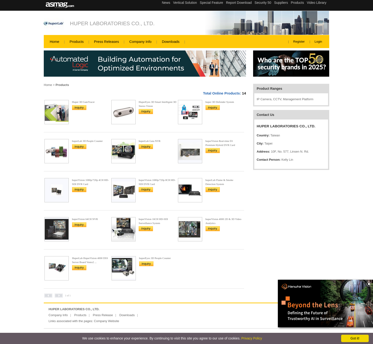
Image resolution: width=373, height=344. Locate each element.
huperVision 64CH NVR (85, 219)
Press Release (103, 315)
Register (299, 41)
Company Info (140, 42)
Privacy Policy (251, 338)
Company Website (106, 321)
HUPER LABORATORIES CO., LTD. (112, 23)
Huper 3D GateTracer (83, 101)
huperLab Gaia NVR (150, 141)
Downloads (170, 42)
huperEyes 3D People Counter (155, 258)
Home (54, 42)
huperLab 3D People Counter (87, 141)
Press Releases (106, 42)
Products (76, 42)
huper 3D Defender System (220, 101)
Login (318, 41)
